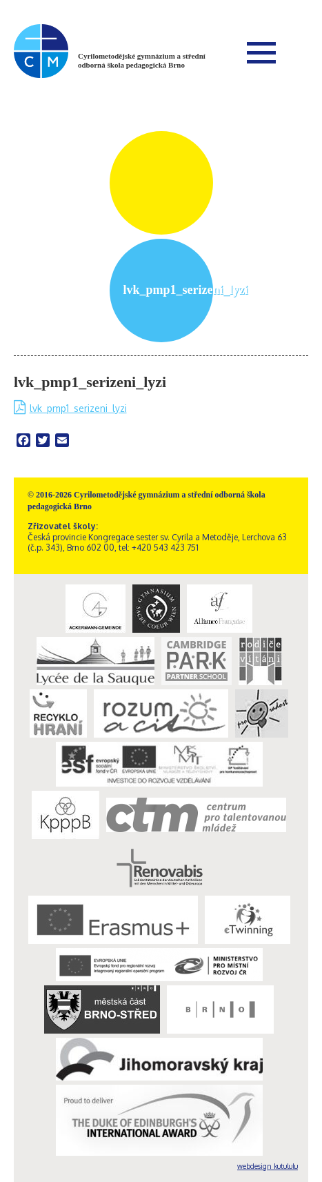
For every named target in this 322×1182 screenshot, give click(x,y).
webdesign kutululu (267, 1166)
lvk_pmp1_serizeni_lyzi (78, 408)
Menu (261, 52)
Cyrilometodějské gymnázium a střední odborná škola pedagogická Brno (141, 60)
